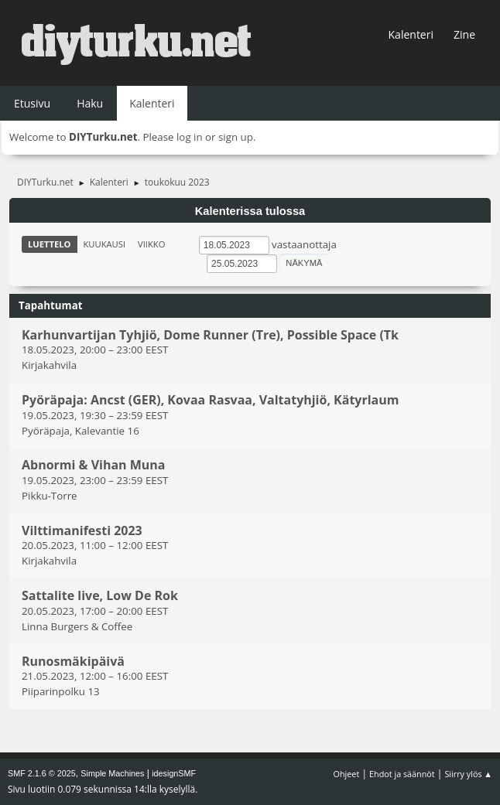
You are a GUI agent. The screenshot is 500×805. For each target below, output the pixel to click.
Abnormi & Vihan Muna (94, 465)
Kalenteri (411, 34)
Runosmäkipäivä (73, 661)
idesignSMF (174, 773)
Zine (464, 34)
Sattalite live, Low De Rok (100, 596)
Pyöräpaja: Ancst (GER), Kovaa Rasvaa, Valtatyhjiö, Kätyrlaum (210, 400)
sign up (235, 137)
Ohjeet (347, 773)
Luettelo (49, 244)
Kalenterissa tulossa (250, 211)
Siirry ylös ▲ (468, 773)
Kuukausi (105, 244)
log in (189, 137)
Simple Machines (112, 773)
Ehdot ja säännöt (402, 773)
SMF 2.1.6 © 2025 (42, 773)
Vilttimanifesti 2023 (82, 530)
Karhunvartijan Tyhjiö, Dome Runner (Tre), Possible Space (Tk (210, 334)
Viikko (151, 244)
